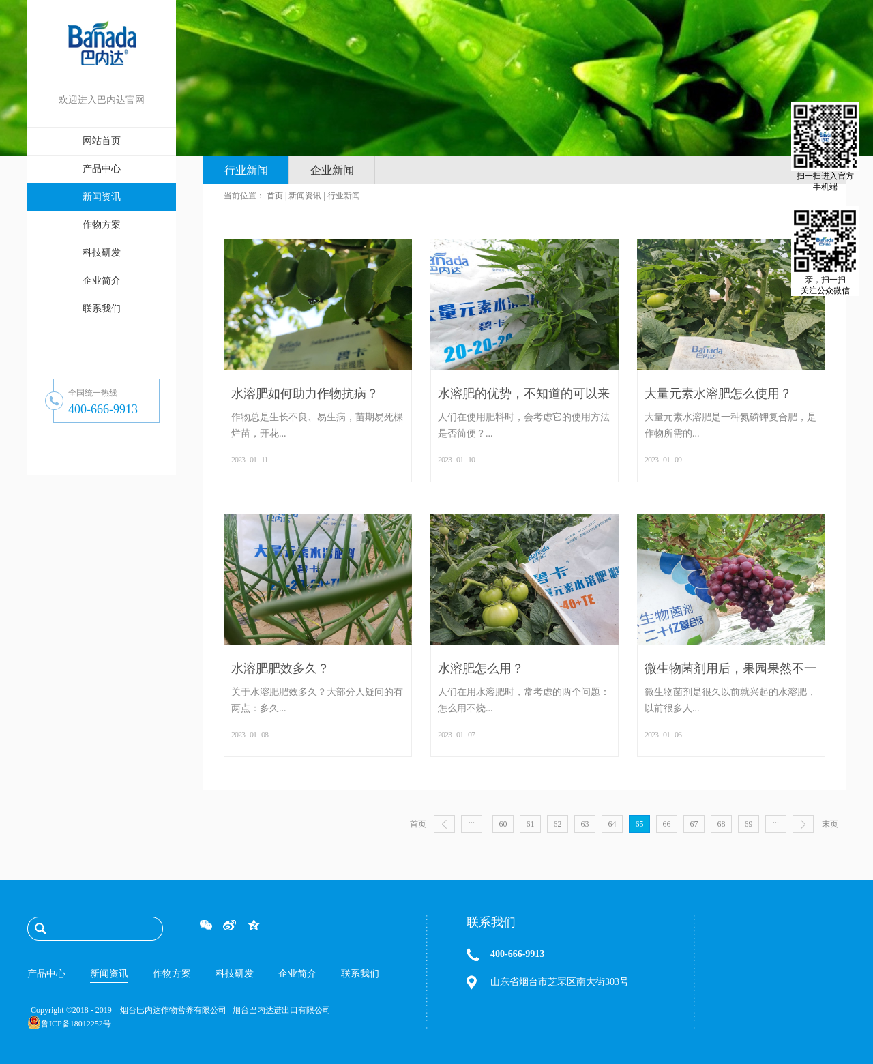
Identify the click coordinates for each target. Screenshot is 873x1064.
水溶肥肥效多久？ (280, 668)
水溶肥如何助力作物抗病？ (305, 393)
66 (667, 824)
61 (531, 824)
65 (640, 824)
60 (503, 824)
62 (558, 824)
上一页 (444, 824)
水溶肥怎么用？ (481, 668)
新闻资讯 (304, 196)
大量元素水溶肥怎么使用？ (718, 393)
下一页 (803, 824)
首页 (418, 824)
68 (721, 824)
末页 (830, 824)
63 (585, 824)
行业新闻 (343, 196)
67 (694, 824)
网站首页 (102, 141)
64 (612, 824)
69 (749, 824)
